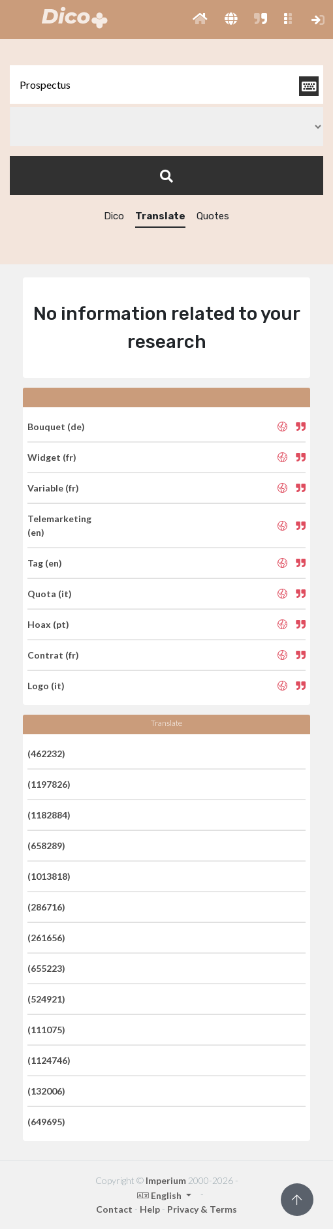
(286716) (46, 906)
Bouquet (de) (56, 426)
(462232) (46, 753)
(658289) (46, 845)
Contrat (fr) (53, 655)
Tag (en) (44, 562)
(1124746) (49, 1060)
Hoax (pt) (48, 624)
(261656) (46, 937)
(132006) (46, 1091)
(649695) (46, 1121)
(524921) (46, 998)
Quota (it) (49, 593)
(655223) (46, 968)
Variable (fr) (53, 487)
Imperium (166, 1180)
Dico (114, 216)
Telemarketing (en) (59, 525)
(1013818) (49, 876)
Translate (160, 216)
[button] (200, 19)
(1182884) (49, 814)
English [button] (160, 1195)
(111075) (46, 1029)
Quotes (213, 216)
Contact (114, 1209)
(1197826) (49, 784)
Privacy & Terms (202, 1209)
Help (150, 1209)
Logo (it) (46, 685)
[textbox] (166, 84)
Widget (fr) (51, 457)
